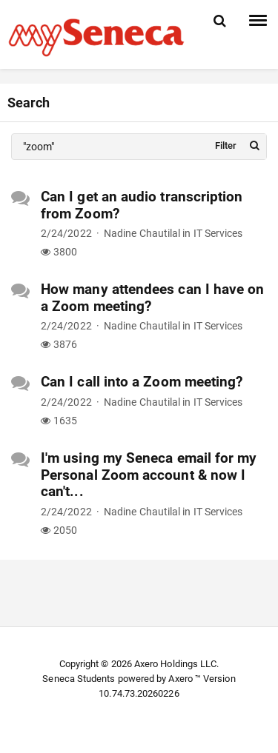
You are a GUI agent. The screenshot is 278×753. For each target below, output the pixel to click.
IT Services (218, 233)
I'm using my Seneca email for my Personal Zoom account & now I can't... (149, 474)
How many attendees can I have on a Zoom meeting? (152, 298)
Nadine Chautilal (142, 233)
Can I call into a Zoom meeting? (141, 381)
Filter (225, 145)
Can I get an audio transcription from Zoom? (141, 205)
